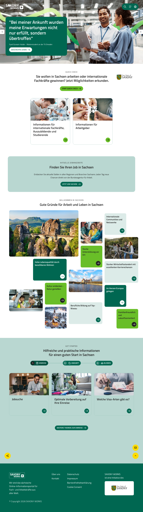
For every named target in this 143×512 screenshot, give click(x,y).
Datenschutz (73, 474)
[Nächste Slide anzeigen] (141, 32)
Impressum (72, 478)
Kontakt (55, 478)
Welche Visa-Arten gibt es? (113, 399)
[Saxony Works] (14, 6)
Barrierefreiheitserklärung (79, 482)
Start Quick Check (71, 88)
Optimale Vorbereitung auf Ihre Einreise (70, 401)
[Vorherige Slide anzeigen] (2, 32)
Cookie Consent (74, 487)
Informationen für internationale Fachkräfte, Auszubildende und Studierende (48, 129)
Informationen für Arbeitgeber (86, 126)
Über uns (56, 474)
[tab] (39, 363)
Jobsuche (17, 399)
